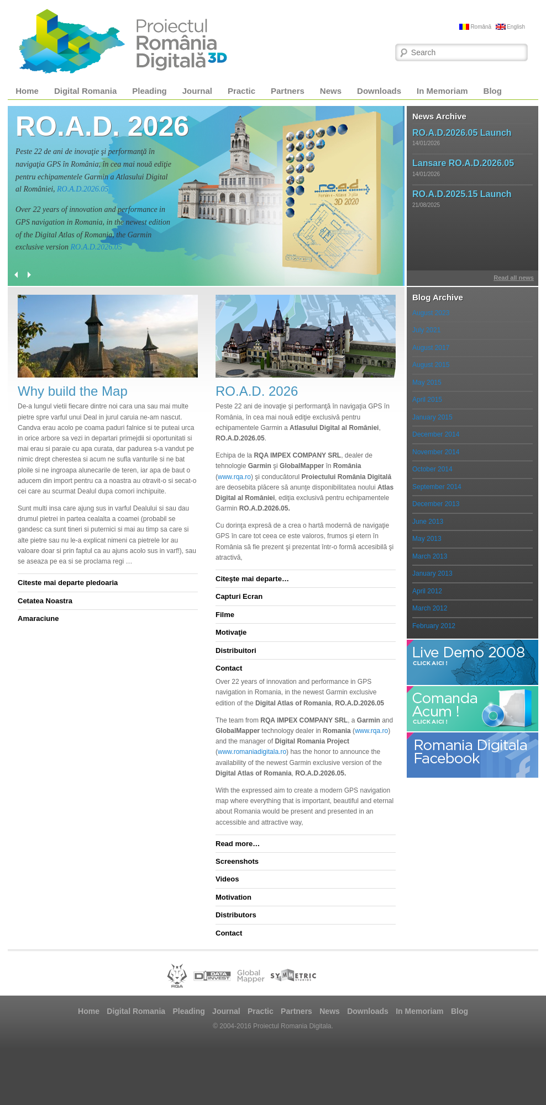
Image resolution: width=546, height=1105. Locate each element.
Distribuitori (236, 650)
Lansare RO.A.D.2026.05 (463, 163)
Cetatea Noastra (45, 601)
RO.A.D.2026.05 (82, 189)
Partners (288, 90)
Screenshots (237, 861)
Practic (241, 90)
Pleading (149, 90)
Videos (227, 879)
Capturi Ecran (239, 596)
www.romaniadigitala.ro (252, 752)
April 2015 (427, 399)
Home (27, 90)
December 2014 (435, 434)
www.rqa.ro (234, 477)
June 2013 (427, 521)
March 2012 (429, 608)
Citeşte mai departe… (252, 579)
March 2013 (429, 556)
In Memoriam (442, 90)
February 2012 (433, 626)
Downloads (379, 90)
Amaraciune (38, 618)
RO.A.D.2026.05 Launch (462, 132)
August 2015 (430, 365)
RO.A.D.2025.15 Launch (462, 194)
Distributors (236, 915)
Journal (197, 90)
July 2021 (426, 330)
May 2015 (427, 382)
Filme (225, 614)
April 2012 (427, 591)
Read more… (238, 844)
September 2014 (436, 487)
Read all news (514, 277)
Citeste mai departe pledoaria (68, 582)
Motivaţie (231, 632)
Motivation (233, 897)
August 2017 (430, 348)
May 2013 (427, 539)
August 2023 (430, 313)
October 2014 (432, 469)
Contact (229, 668)
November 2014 (435, 452)
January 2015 (432, 417)
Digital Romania (85, 90)
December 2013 (435, 504)
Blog (493, 90)
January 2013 (432, 573)
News (331, 90)
